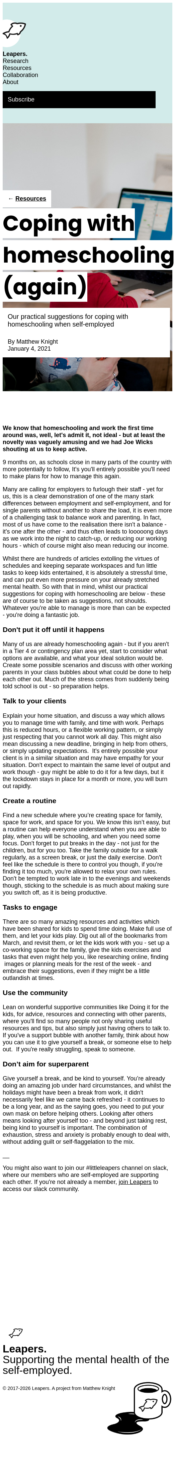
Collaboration (20, 75)
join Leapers (135, 1182)
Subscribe (21, 99)
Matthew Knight (37, 341)
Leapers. (15, 54)
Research (15, 61)
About (10, 82)
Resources (17, 68)
